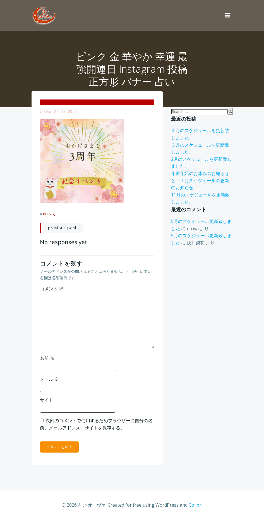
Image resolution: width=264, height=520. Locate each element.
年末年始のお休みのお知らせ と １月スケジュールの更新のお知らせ (202, 180)
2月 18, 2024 (65, 111)
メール (49, 379)
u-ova (45, 111)
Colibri (195, 505)
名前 (47, 358)
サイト (46, 400)
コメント (51, 289)
